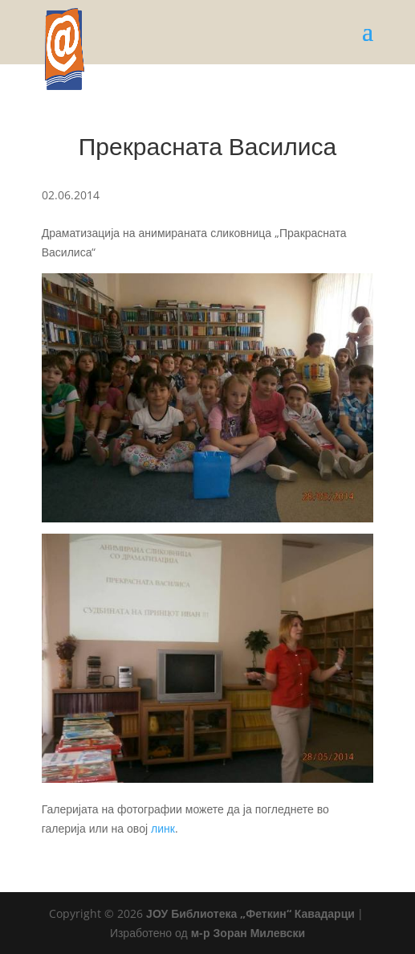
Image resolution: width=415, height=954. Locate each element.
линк (163, 828)
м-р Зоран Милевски (248, 932)
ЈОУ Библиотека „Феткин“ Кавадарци (250, 913)
